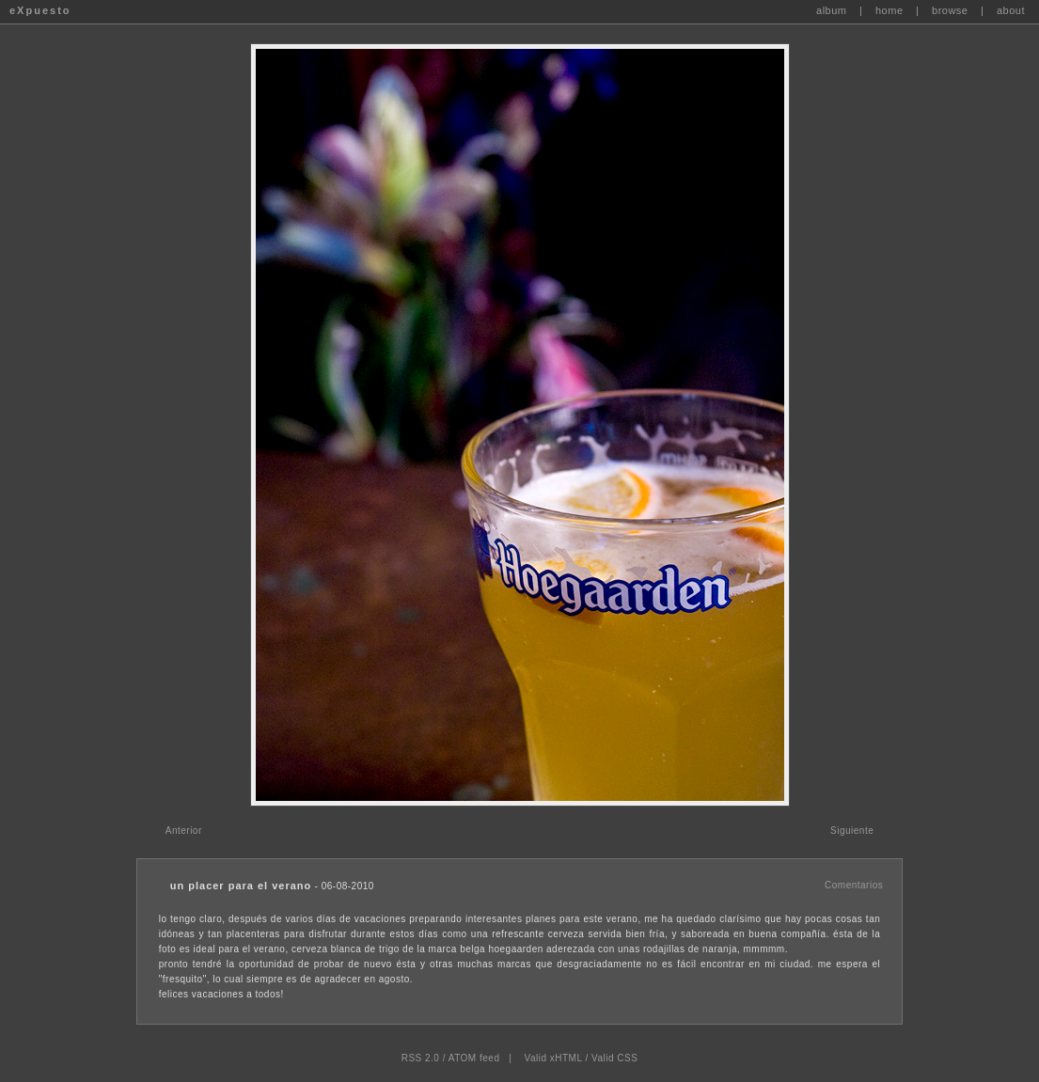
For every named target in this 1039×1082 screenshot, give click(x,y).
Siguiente (852, 830)
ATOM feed (474, 1058)
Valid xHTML (554, 1058)
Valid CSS (614, 1058)
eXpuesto (40, 10)
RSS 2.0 (420, 1058)
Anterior (183, 830)
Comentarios (854, 885)
